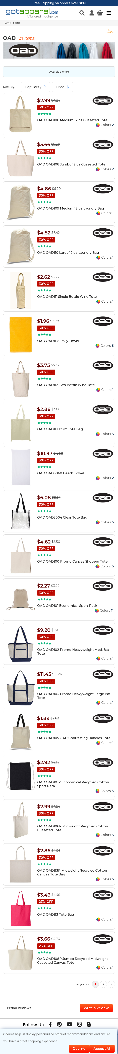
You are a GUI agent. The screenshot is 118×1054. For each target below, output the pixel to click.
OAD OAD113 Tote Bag (55, 914)
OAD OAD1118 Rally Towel (58, 341)
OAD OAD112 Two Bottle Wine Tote (66, 385)
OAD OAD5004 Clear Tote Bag (62, 517)
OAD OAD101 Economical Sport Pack (67, 606)
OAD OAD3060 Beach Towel (60, 473)
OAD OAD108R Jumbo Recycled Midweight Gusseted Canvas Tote (72, 961)
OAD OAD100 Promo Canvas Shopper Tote (72, 561)
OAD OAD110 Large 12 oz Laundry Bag (68, 253)
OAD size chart (59, 71)
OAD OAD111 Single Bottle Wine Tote (67, 297)
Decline (79, 1049)
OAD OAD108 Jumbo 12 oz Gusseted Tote (71, 164)
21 (22, 38)
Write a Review (96, 1008)
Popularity (35, 87)
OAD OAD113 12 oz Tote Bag (60, 429)
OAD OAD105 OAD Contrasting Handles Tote (73, 738)
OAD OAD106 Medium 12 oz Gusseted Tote (72, 120)
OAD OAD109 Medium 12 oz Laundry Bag (70, 208)
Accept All (102, 1049)
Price (62, 87)
